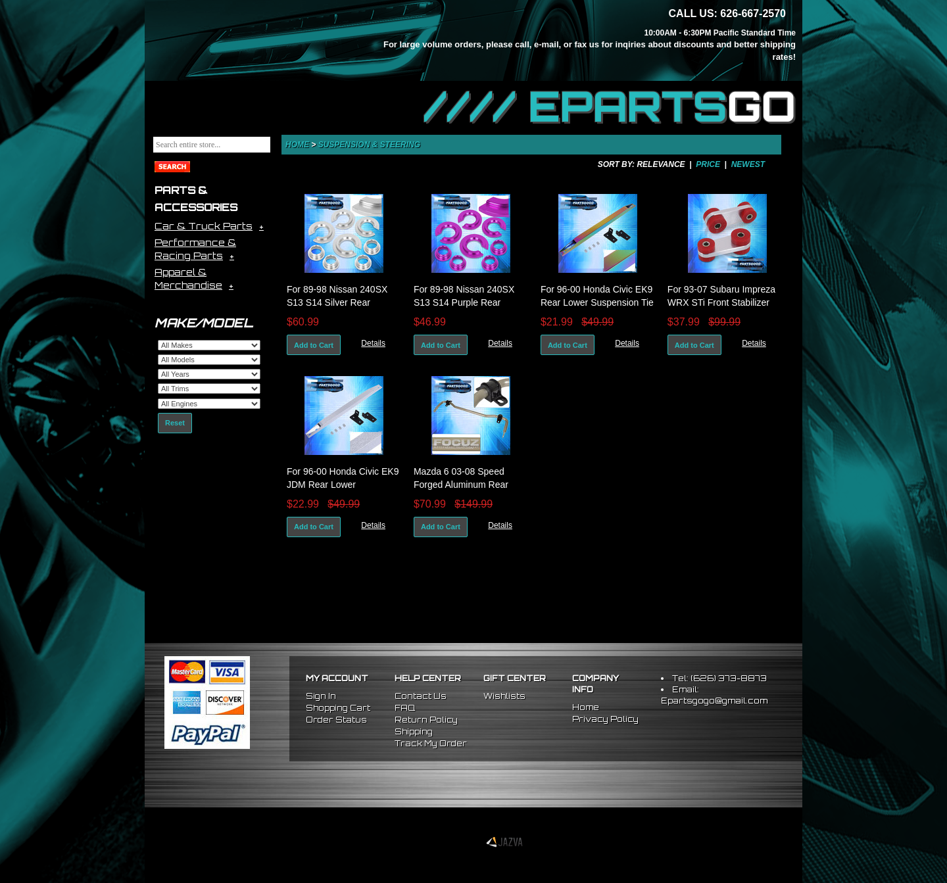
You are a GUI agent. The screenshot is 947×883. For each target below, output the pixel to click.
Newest (748, 164)
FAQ (405, 708)
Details (373, 343)
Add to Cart (313, 345)
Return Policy (426, 720)
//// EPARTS (610, 106)
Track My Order (431, 743)
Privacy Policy (605, 719)
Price (708, 164)
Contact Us (421, 696)
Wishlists (504, 696)
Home (297, 144)
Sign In (321, 696)
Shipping (414, 731)
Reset (175, 423)
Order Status (336, 720)
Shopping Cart (338, 708)
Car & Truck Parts (204, 225)
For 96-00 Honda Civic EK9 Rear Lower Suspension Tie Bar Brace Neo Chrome (597, 302)
